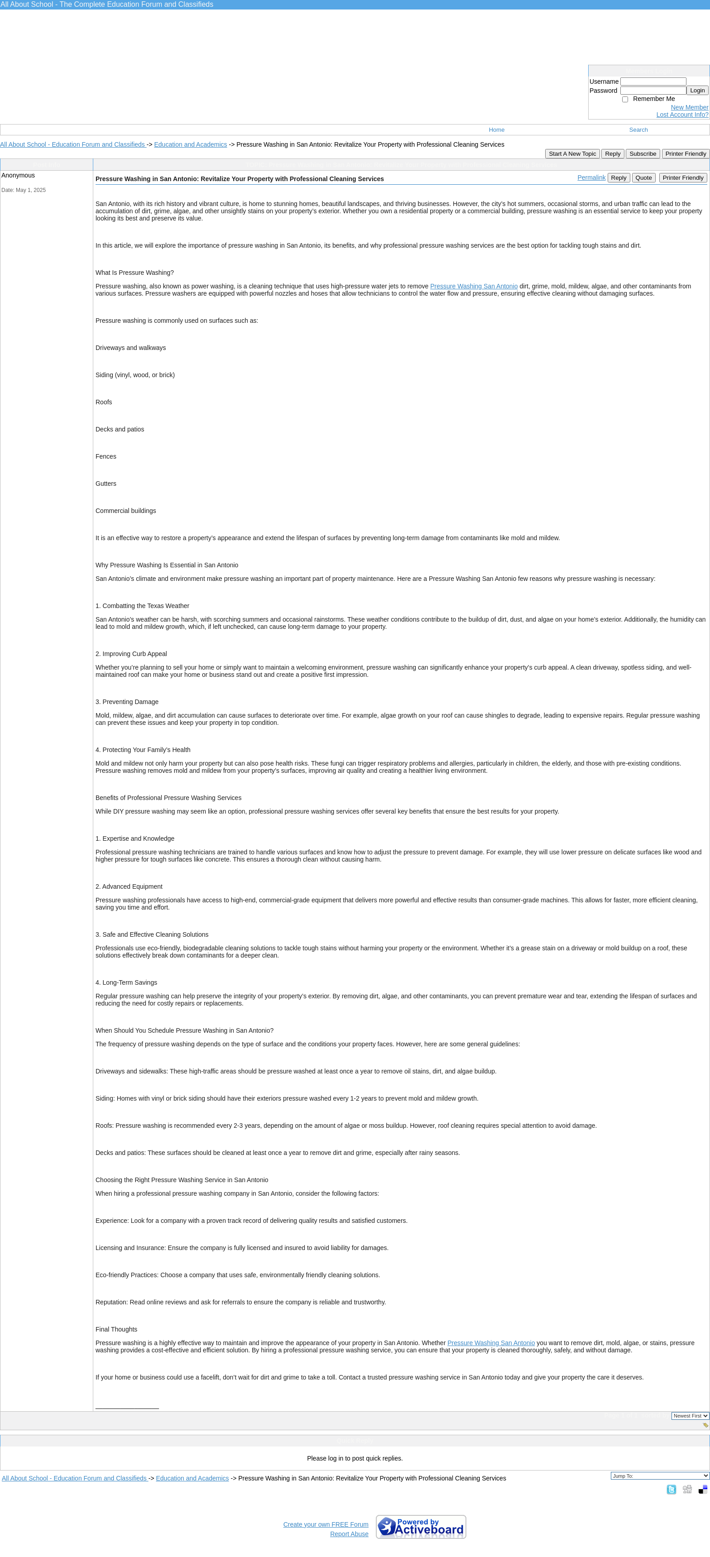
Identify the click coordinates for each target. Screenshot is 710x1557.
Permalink (591, 177)
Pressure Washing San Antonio (474, 286)
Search (638, 129)
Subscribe (642, 153)
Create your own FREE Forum (326, 1524)
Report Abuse (349, 1534)
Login (697, 90)
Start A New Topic (572, 153)
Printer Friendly (686, 153)
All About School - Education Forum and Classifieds (73, 144)
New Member (690, 107)
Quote (644, 177)
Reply (612, 153)
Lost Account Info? (683, 114)
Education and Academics (190, 144)
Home (497, 129)
